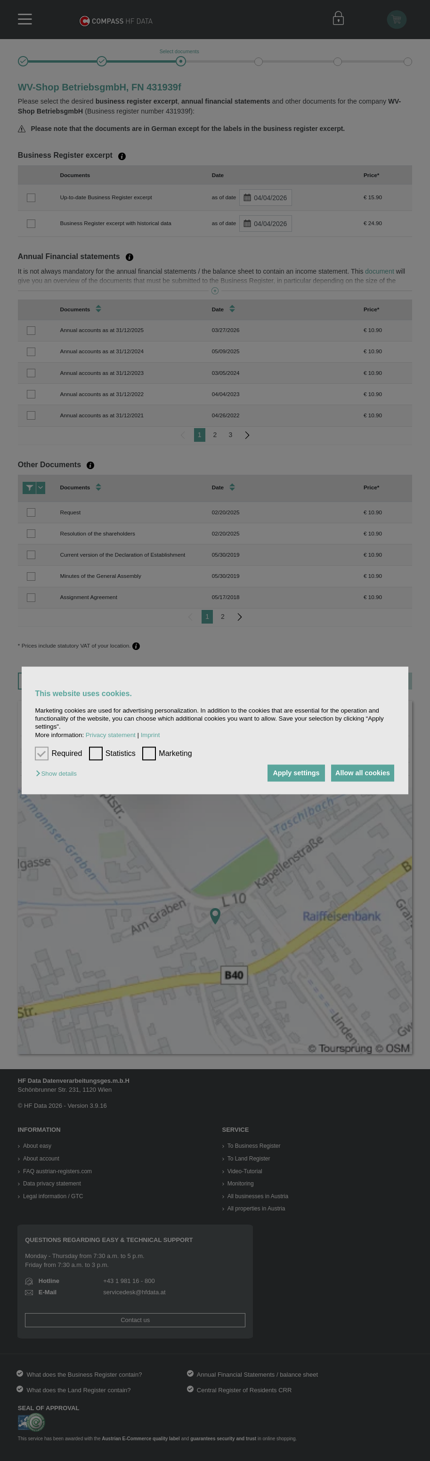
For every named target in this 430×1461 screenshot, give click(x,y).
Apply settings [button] (291, 773)
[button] (58, 773)
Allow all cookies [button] (361, 773)
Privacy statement (111, 735)
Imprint (150, 735)
